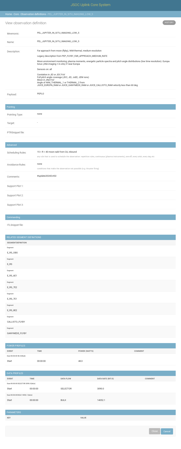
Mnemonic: (13, 33)
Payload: (12, 94)
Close (155, 431)
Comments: (13, 176)
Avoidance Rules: (16, 164)
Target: (11, 123)
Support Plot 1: (15, 186)
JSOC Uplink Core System (90, 5)
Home (8, 14)
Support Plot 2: (15, 195)
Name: (10, 42)
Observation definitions (33, 14)
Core (16, 14)
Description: (13, 51)
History (169, 22)
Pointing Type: (15, 114)
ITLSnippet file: (15, 225)
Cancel (167, 431)
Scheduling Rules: (16, 152)
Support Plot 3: (15, 204)
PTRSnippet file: (15, 132)
